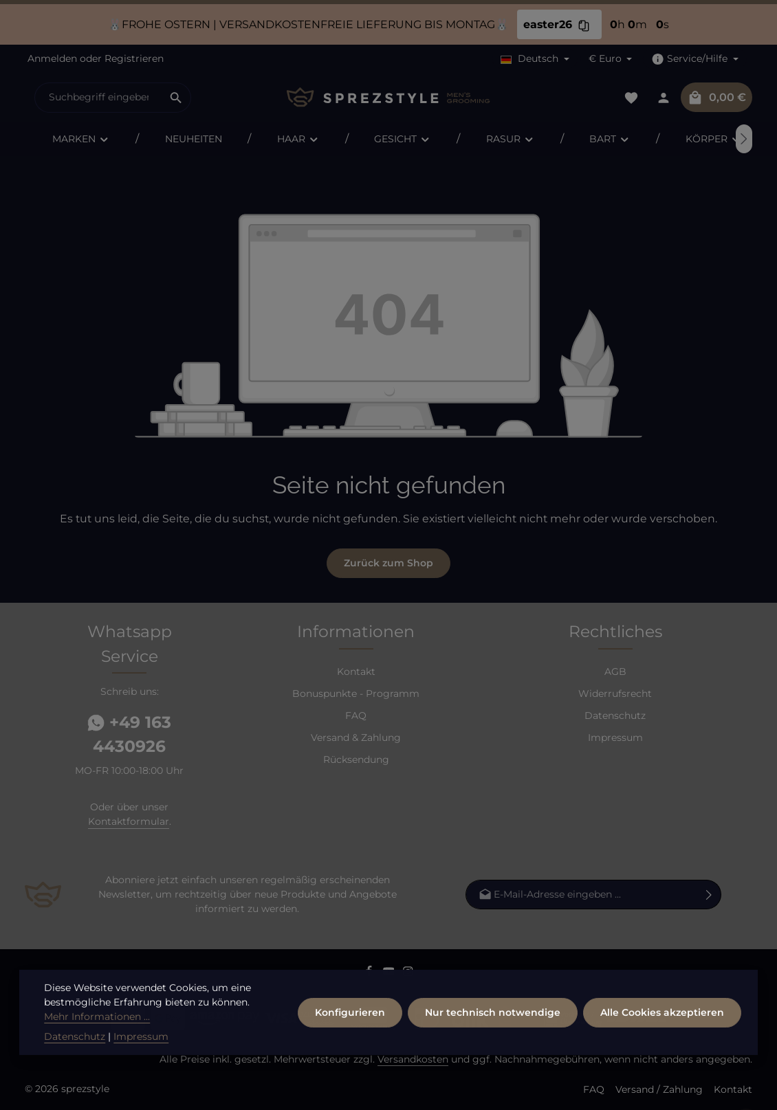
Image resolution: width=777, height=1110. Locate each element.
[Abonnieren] (709, 894)
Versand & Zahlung (356, 737)
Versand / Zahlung (659, 1089)
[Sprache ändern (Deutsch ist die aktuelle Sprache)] (535, 59)
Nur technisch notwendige (492, 1029)
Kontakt (356, 671)
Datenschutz (615, 715)
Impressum (615, 737)
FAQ (355, 715)
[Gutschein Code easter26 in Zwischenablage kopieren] (583, 24)
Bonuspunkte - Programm (355, 693)
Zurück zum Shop (388, 563)
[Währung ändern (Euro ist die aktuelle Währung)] (610, 59)
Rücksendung (356, 759)
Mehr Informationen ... (97, 1034)
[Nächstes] (744, 138)
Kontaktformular (128, 821)
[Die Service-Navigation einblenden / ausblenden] (695, 59)
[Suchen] (176, 97)
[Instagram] (408, 974)
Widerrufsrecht (615, 693)
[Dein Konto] (663, 97)
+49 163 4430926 (129, 734)
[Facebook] (370, 974)
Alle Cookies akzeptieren (662, 1029)
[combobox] (98, 97)
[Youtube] (390, 974)
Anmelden (52, 58)
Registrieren (134, 58)
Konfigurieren (350, 1029)
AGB (615, 671)
